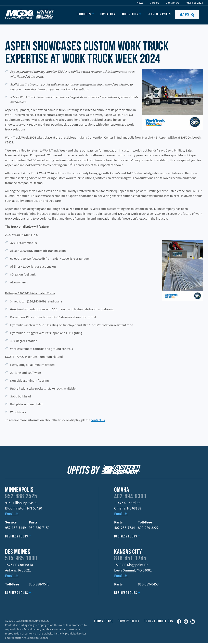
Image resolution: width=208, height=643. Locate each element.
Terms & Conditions (158, 621)
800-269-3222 (148, 527)
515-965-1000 (21, 558)
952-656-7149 (15, 527)
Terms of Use (103, 621)
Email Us (11, 513)
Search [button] (187, 15)
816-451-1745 (130, 558)
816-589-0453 (148, 584)
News (140, 2)
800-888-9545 (39, 584)
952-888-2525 (21, 496)
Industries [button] (130, 14)
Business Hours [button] (16, 536)
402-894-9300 (130, 496)
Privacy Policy (128, 621)
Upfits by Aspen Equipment (29, 14)
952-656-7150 (39, 527)
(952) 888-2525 (194, 2)
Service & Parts (159, 14)
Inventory (108, 14)
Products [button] (84, 14)
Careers (154, 2)
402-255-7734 (124, 527)
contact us (98, 420)
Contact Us (172, 2)
